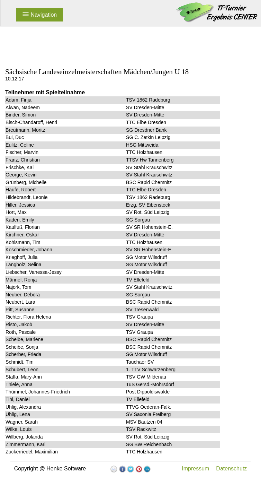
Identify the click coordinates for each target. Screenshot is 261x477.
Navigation (39, 15)
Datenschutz (231, 468)
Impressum (195, 468)
